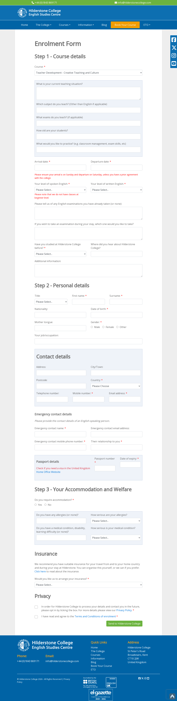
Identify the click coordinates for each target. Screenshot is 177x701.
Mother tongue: (44, 322)
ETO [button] (146, 25)
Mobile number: (83, 393)
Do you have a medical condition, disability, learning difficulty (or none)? (60, 529)
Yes (38, 504)
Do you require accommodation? (54, 500)
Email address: (118, 393)
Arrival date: (42, 161)
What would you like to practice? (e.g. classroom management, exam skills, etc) (81, 143)
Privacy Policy (124, 610)
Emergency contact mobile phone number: (60, 441)
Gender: (96, 322)
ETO (93, 669)
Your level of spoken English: (52, 184)
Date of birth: (99, 309)
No (47, 504)
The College (98, 651)
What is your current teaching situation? (59, 84)
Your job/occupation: (47, 335)
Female (108, 327)
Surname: (116, 295)
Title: (37, 295)
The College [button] (42, 25)
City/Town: (97, 367)
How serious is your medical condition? (113, 528)
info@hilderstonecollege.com (133, 2)
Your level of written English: (108, 184)
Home (24, 25)
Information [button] (85, 25)
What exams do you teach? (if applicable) (59, 117)
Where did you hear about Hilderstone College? (113, 246)
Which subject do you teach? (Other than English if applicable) (71, 104)
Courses (95, 655)
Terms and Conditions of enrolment (95, 616)
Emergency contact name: (50, 428)
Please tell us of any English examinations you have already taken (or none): (78, 203)
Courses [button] (64, 25)
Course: (40, 66)
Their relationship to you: (106, 441)
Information (98, 658)
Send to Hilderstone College (124, 623)
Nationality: (41, 309)
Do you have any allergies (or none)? (57, 515)
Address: (41, 367)
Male (95, 327)
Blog (104, 25)
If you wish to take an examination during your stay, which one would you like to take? (84, 224)
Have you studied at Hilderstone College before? (58, 246)
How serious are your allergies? (109, 515)
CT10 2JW (133, 658)
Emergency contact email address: (110, 428)
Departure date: (101, 161)
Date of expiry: (129, 458)
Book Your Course (125, 25)
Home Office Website (48, 472)
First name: (79, 295)
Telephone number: (47, 393)
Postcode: (41, 380)
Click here (40, 571)
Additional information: (48, 261)
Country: (97, 380)
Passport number (104, 460)
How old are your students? (52, 130)
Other (121, 327)
